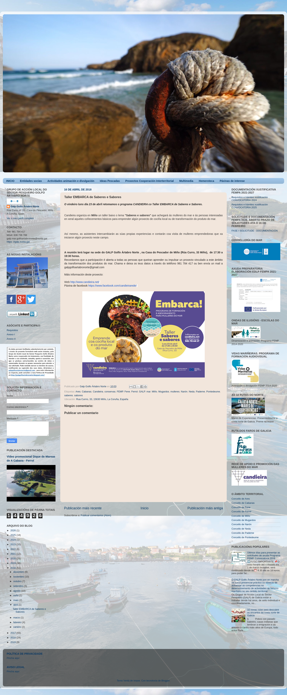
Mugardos (163, 391)
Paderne (200, 391)
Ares (78, 391)
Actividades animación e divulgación (70, 180)
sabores (78, 395)
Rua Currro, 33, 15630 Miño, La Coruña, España (102, 399)
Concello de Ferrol (241, 511)
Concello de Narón (241, 524)
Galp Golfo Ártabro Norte (25, 206)
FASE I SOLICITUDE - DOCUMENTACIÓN (255, 230)
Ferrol (134, 391)
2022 (13, 549)
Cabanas (86, 391)
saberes (68, 395)
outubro (17, 581)
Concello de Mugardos (244, 520)
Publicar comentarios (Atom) (96, 515)
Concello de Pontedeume (245, 537)
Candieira (98, 391)
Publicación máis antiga (205, 508)
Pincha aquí (13, 658)
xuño (16, 595)
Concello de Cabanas (243, 503)
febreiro (17, 622)
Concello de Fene (241, 507)
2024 (13, 540)
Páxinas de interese (232, 180)
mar (148, 391)
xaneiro (17, 627)
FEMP (120, 391)
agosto (17, 591)
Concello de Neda (241, 528)
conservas (109, 391)
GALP (142, 391)
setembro (18, 586)
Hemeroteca (206, 180)
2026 (13, 530)
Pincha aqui (13, 671)
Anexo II (11, 339)
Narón (184, 391)
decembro (19, 572)
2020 (13, 558)
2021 (13, 553)
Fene (127, 391)
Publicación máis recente (83, 508)
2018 (13, 568)
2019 (13, 563)
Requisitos (12, 330)
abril (16, 604)
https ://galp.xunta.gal (18, 242)
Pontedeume (213, 391)
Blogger (165, 680)
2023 (13, 544)
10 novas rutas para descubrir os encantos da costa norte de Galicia (263, 612)
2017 (13, 633)
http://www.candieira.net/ (84, 282)
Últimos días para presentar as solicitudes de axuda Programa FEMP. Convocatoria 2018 (263, 555)
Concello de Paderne (243, 533)
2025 (13, 535)
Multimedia (186, 180)
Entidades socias (31, 180)
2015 (13, 642)
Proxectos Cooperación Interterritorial (149, 180)
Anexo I (11, 334)
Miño (154, 391)
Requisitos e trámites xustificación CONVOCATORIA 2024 (250, 199)
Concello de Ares (241, 498)
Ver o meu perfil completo (20, 218)
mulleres (175, 391)
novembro (19, 576)
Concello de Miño (241, 516)
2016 (13, 637)
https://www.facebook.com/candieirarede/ (112, 285)
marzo (17, 617)
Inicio (144, 508)
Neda (192, 391)
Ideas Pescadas (110, 180)
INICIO (10, 180)
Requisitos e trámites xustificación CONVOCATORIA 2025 (250, 206)
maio (16, 600)
